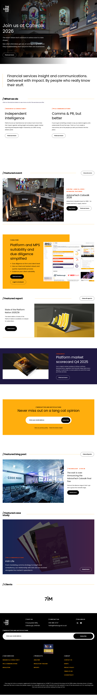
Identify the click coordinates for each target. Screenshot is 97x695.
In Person (70, 191)
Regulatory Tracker (41, 664)
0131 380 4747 (53, 623)
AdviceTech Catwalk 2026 (77, 196)
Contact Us (68, 660)
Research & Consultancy (11, 660)
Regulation (6, 668)
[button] (86, 569)
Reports (36, 668)
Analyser (37, 660)
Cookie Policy (69, 675)
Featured (78, 191)
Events (66, 664)
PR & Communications (15, 558)
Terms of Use (68, 671)
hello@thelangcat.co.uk (57, 626)
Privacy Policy (69, 668)
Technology (73, 469)
